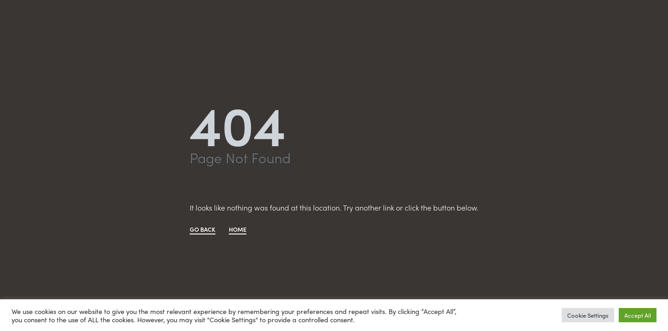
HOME (237, 230)
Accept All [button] (637, 315)
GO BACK (202, 230)
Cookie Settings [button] (588, 315)
